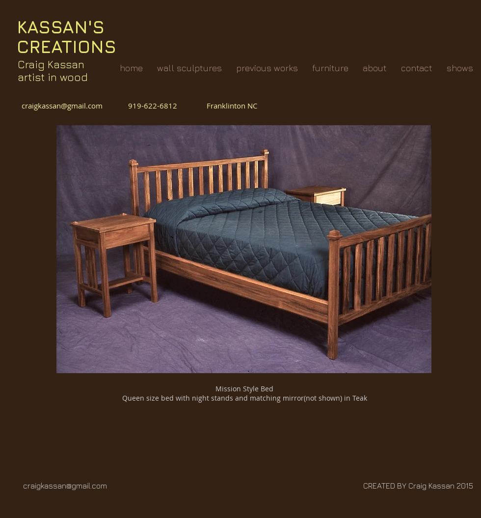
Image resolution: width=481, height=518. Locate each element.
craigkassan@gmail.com (64, 105)
